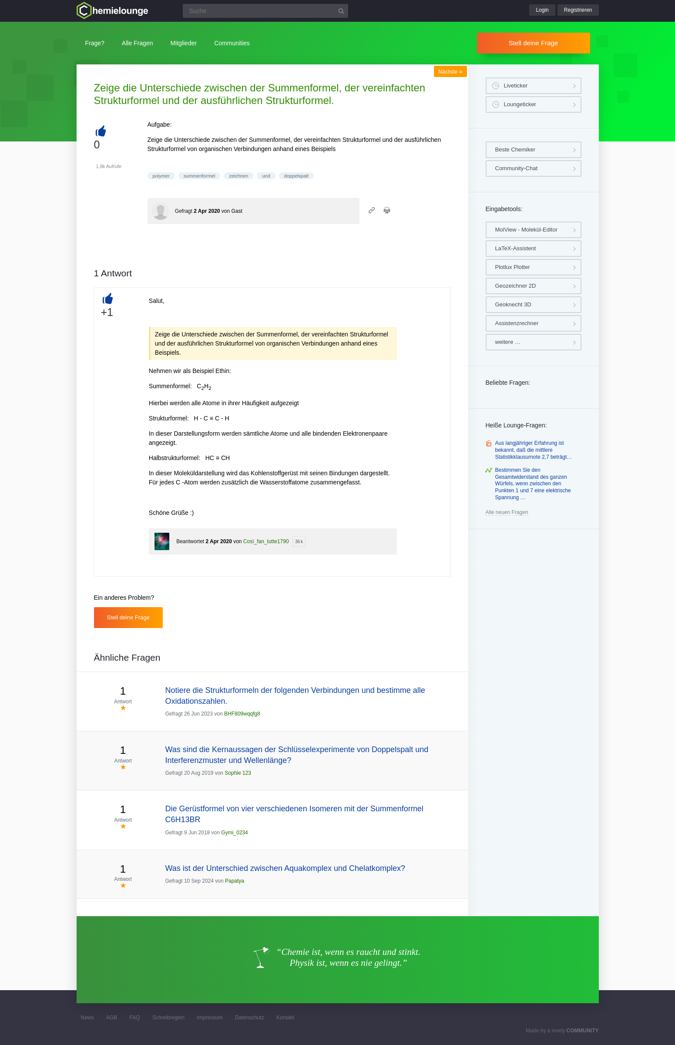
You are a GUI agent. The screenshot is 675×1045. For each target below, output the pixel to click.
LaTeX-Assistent (515, 248)
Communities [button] (232, 43)
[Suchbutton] (341, 11)
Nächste (450, 72)
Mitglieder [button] (183, 43)
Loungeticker (520, 104)
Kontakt (285, 1018)
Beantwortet (190, 541)
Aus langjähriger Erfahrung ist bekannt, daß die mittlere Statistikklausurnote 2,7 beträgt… (533, 450)
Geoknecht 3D (513, 304)
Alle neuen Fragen (507, 512)
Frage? (94, 43)
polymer (161, 175)
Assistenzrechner (517, 323)
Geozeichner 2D (515, 285)
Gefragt (183, 211)
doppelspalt (296, 175)
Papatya (234, 881)
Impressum (209, 1018)
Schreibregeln (168, 1018)
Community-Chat (516, 168)
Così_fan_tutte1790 (266, 541)
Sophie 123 (238, 773)
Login (542, 10)
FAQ (135, 1018)
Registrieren (578, 10)
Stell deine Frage (533, 43)
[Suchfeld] (265, 11)
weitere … (508, 342)
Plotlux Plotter (512, 267)
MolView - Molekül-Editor (526, 229)
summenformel (199, 175)
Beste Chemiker (515, 149)
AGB (111, 1018)
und (266, 175)
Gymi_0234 (234, 833)
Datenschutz (249, 1018)
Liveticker (516, 85)
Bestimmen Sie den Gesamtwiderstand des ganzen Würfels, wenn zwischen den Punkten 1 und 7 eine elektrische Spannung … (533, 483)
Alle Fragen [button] (137, 43)
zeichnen (238, 175)
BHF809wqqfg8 (242, 714)
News (87, 1018)
